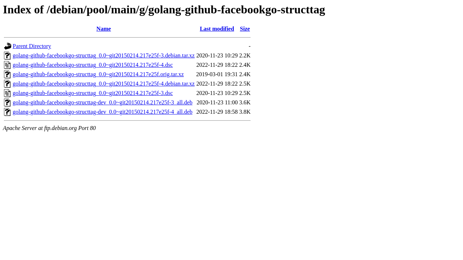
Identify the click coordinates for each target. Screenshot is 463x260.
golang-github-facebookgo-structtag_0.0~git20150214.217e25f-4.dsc (93, 65)
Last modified (217, 29)
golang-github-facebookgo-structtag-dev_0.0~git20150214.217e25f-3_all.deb (102, 102)
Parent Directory (32, 46)
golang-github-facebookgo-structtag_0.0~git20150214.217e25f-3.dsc (93, 93)
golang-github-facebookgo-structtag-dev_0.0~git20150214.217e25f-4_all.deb (102, 112)
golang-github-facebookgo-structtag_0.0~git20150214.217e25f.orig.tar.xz (98, 74)
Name (104, 29)
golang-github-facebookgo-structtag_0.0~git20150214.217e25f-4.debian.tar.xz (104, 84)
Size (245, 29)
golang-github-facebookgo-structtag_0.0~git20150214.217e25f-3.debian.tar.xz (104, 55)
